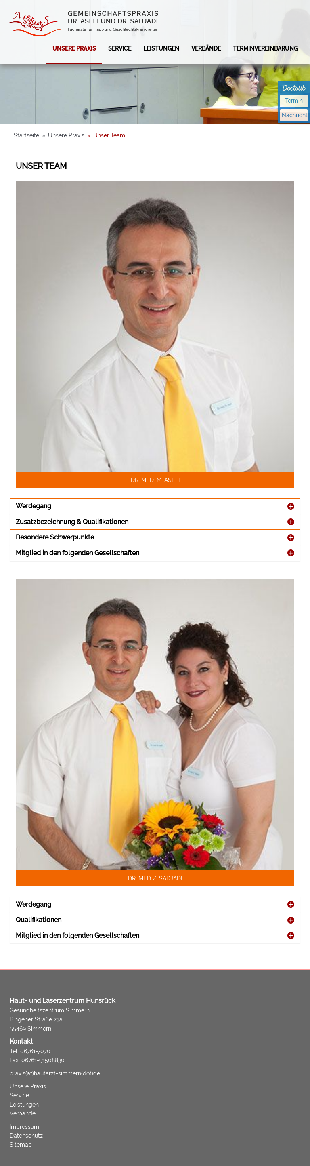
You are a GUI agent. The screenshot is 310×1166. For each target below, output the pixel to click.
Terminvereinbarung (265, 48)
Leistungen (161, 48)
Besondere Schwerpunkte (55, 537)
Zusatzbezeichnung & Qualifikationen (72, 522)
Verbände (206, 48)
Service (119, 48)
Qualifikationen (38, 920)
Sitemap (21, 1144)
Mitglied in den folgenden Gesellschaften (77, 553)
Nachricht (295, 115)
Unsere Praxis (74, 48)
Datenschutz (26, 1135)
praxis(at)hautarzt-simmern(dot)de (55, 1073)
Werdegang (33, 506)
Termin (294, 100)
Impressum (24, 1127)
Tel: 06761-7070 (30, 1051)
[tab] (155, 506)
